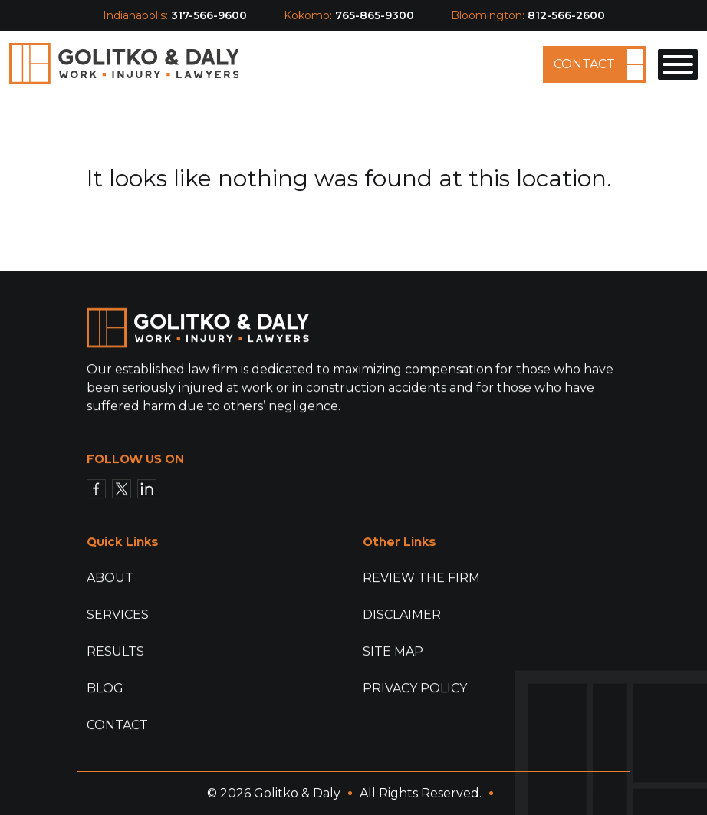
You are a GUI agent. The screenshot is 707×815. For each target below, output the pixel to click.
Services (118, 614)
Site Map (393, 651)
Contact (584, 63)
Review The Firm (421, 577)
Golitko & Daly (297, 793)
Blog (105, 688)
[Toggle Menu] (678, 64)
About (110, 577)
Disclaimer (402, 614)
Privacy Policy (415, 688)
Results (115, 651)
